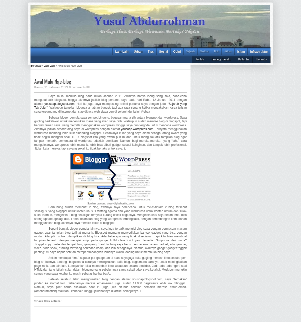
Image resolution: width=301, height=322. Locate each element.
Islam (241, 51)
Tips (151, 51)
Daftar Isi (243, 59)
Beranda (261, 59)
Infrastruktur (259, 51)
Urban (138, 51)
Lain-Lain (121, 51)
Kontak (200, 59)
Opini (177, 51)
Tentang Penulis (221, 59)
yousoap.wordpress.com (137, 129)
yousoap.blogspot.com (59, 104)
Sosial (163, 51)
